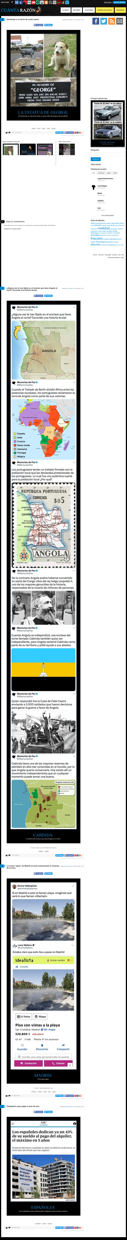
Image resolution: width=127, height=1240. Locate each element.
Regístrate (107, 2)
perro (38, 128)
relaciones (103, 235)
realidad (104, 228)
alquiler (50, 1223)
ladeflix (70, 19)
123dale (70, 288)
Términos (101, 255)
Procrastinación (111, 245)
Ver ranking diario (108, 215)
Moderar (120, 10)
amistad (116, 242)
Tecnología (100, 242)
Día (93, 173)
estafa (93, 242)
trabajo (104, 225)
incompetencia (103, 233)
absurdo (95, 244)
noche (109, 235)
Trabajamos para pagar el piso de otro (23, 1106)
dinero (93, 223)
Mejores (76, 10)
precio (53, 1091)
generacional (100, 223)
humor (110, 233)
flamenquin (69, 866)
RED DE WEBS (5, 2)
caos (121, 245)
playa (45, 1091)
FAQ (119, 255)
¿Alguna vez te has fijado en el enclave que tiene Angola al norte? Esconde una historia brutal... (32, 289)
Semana (101, 173)
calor (92, 225)
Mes (108, 173)
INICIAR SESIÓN (119, 2)
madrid (40, 1091)
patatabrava (69, 1106)
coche (100, 231)
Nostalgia (95, 235)
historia (120, 229)
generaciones (120, 225)
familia (115, 231)
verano (108, 223)
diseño (113, 225)
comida (103, 245)
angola (46, 851)
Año (115, 173)
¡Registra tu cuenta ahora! (12, 229)
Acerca (95, 255)
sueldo (44, 1223)
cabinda (41, 851)
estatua (33, 128)
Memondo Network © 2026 (116, 257)
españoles (38, 1223)
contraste (116, 233)
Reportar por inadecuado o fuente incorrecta (73, 135)
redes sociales (107, 231)
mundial (106, 239)
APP (122, 255)
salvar (43, 128)
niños (48, 128)
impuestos (94, 231)
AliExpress (94, 229)
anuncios (34, 1091)
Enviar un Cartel (105, 10)
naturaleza (113, 239)
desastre (97, 225)
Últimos (65, 10)
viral (118, 245)
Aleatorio (89, 10)
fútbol (122, 223)
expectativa (115, 223)
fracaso (97, 238)
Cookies (114, 255)
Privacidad (108, 255)
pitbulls (53, 128)
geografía (109, 242)
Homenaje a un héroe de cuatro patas (23, 19)
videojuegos (113, 229)
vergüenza (115, 235)
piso (49, 1091)
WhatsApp (94, 233)
